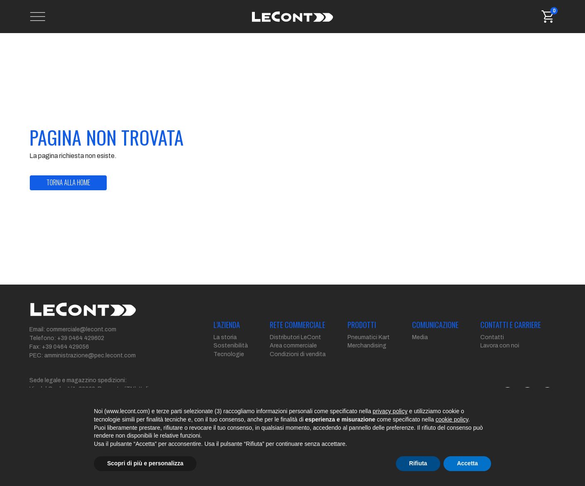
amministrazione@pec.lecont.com (90, 355)
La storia (225, 337)
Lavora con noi (499, 345)
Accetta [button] (467, 463)
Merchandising (367, 345)
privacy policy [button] (390, 411)
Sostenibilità (230, 345)
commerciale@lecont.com (81, 329)
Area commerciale (293, 345)
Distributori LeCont (295, 337)
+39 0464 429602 (80, 338)
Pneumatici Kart (369, 337)
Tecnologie (228, 354)
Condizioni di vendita (298, 354)
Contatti (492, 337)
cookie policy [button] (452, 419)
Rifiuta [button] (418, 463)
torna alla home (68, 182)
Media (420, 337)
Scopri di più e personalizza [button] (145, 463)
